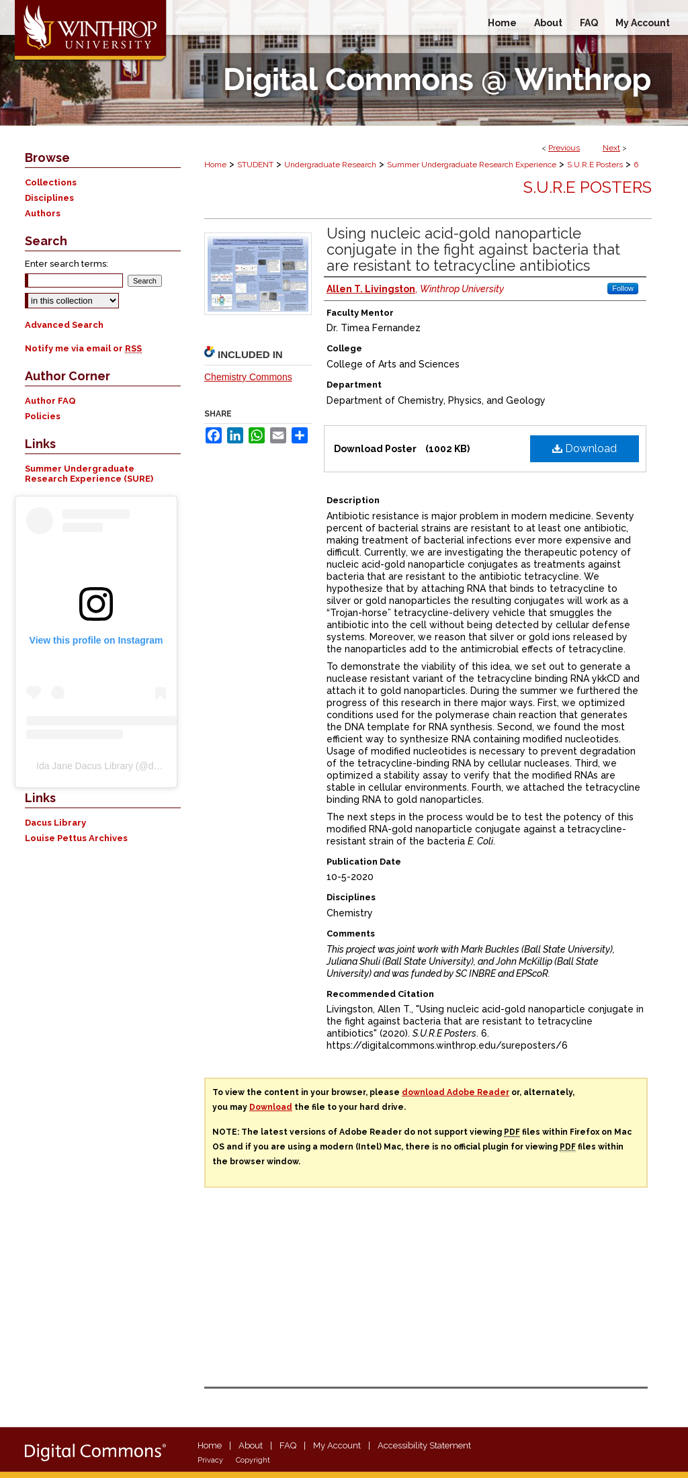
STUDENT (255, 164)
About (251, 1445)
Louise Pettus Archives (76, 838)
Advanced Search (64, 325)
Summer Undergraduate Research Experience (471, 164)
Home (215, 164)
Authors (42, 213)
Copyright (253, 1460)
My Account (337, 1445)
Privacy (210, 1460)
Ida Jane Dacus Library (84, 765)
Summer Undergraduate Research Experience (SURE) (89, 474)
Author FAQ (50, 401)
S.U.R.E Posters (595, 164)
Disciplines (49, 198)
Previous (564, 148)
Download (584, 448)
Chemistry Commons (248, 377)
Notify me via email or (83, 348)
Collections (51, 182)
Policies (42, 416)
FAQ (288, 1445)
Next (611, 148)
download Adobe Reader (455, 1092)
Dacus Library (55, 823)
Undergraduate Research (330, 164)
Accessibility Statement (424, 1445)
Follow (623, 288)
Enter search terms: (66, 264)
